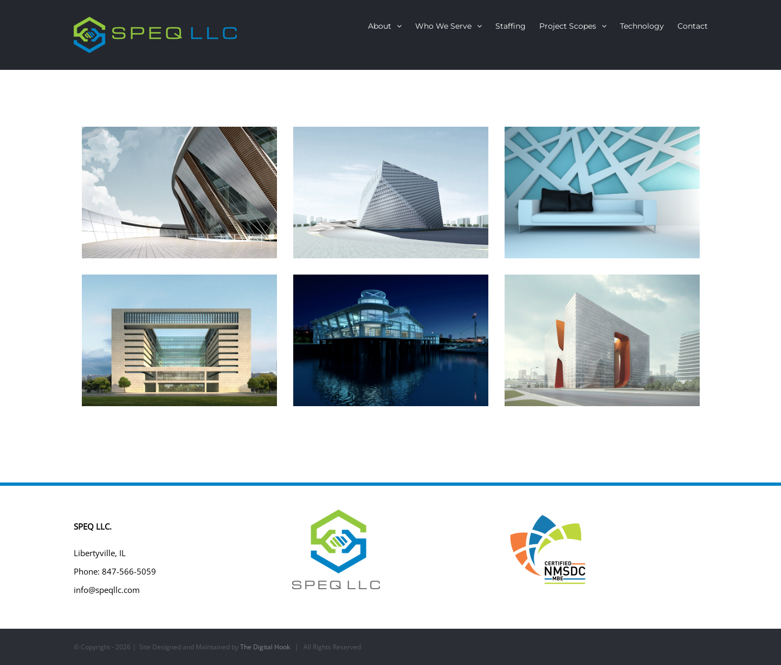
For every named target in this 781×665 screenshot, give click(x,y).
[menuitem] (391, 26)
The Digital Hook (265, 646)
